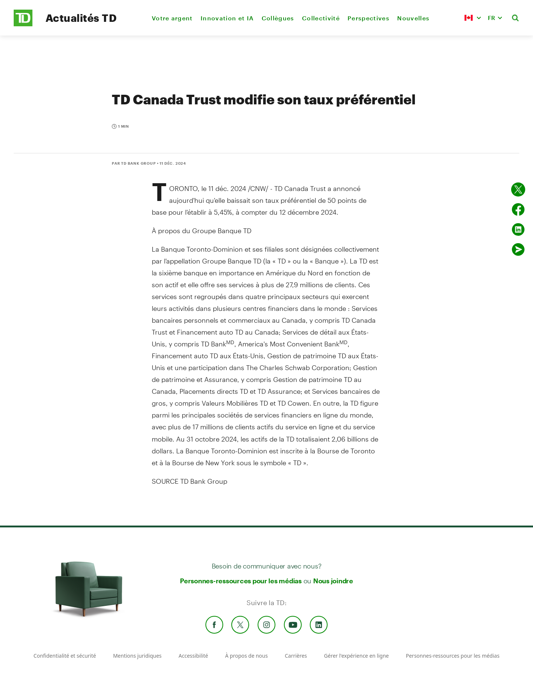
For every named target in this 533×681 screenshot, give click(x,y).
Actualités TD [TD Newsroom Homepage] (81, 18)
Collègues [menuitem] (278, 17)
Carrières (296, 655)
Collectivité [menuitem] (321, 17)
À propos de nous (246, 655)
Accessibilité (193, 655)
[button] (473, 17)
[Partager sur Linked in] (518, 229)
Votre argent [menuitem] (172, 17)
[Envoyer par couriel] (518, 249)
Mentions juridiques (137, 655)
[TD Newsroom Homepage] (23, 24)
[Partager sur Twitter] (518, 189)
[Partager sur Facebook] (518, 209)
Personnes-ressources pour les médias (241, 581)
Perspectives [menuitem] (368, 17)
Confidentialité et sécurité (65, 655)
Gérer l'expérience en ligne (356, 655)
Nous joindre (333, 581)
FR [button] (491, 17)
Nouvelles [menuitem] (413, 17)
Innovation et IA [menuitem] (227, 17)
